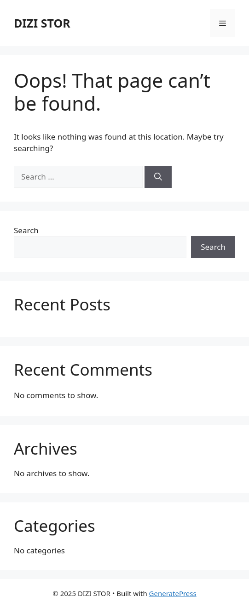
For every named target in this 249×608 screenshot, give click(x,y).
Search (26, 230)
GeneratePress (173, 593)
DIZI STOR (42, 23)
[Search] (158, 177)
